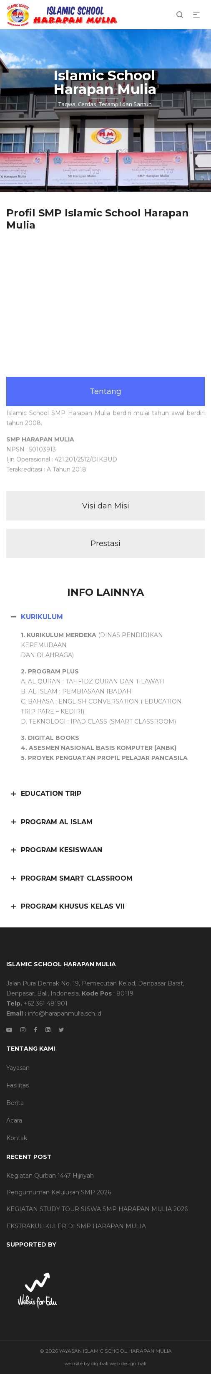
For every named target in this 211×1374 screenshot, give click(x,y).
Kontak (16, 1138)
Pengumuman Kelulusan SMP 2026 (58, 1192)
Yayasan (18, 1068)
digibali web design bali (118, 1363)
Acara (14, 1120)
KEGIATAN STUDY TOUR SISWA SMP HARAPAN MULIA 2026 (97, 1209)
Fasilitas (17, 1085)
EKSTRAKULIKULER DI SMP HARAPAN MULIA (76, 1226)
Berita (15, 1103)
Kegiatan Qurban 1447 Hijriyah (50, 1175)
